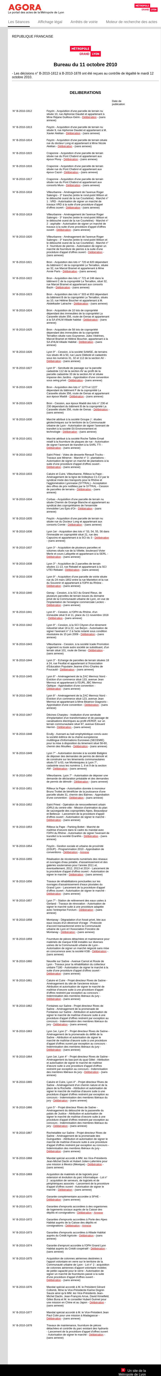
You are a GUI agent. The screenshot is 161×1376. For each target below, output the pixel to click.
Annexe (84, 852)
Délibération (89, 117)
